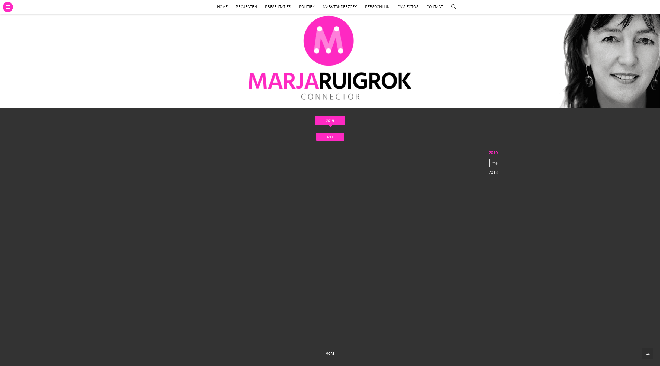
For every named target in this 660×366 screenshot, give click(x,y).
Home (222, 6)
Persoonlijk (377, 6)
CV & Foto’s (408, 6)
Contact (435, 6)
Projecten (246, 6)
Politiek (307, 6)
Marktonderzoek (340, 6)
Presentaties (278, 6)
